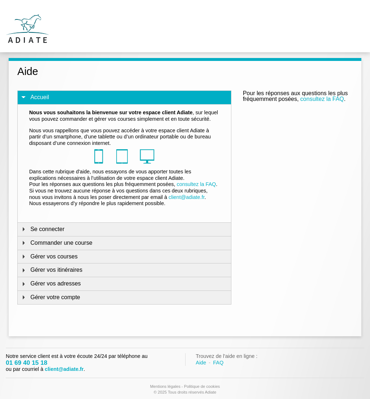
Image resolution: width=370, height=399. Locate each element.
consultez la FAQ (322, 99)
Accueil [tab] (35, 97)
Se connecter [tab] (42, 229)
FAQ (218, 362)
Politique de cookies (202, 386)
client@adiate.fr (186, 197)
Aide (201, 362)
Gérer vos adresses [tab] (51, 283)
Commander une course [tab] (56, 243)
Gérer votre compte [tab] (50, 297)
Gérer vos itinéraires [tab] (51, 270)
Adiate (27, 28)
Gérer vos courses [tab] (49, 256)
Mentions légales (165, 386)
